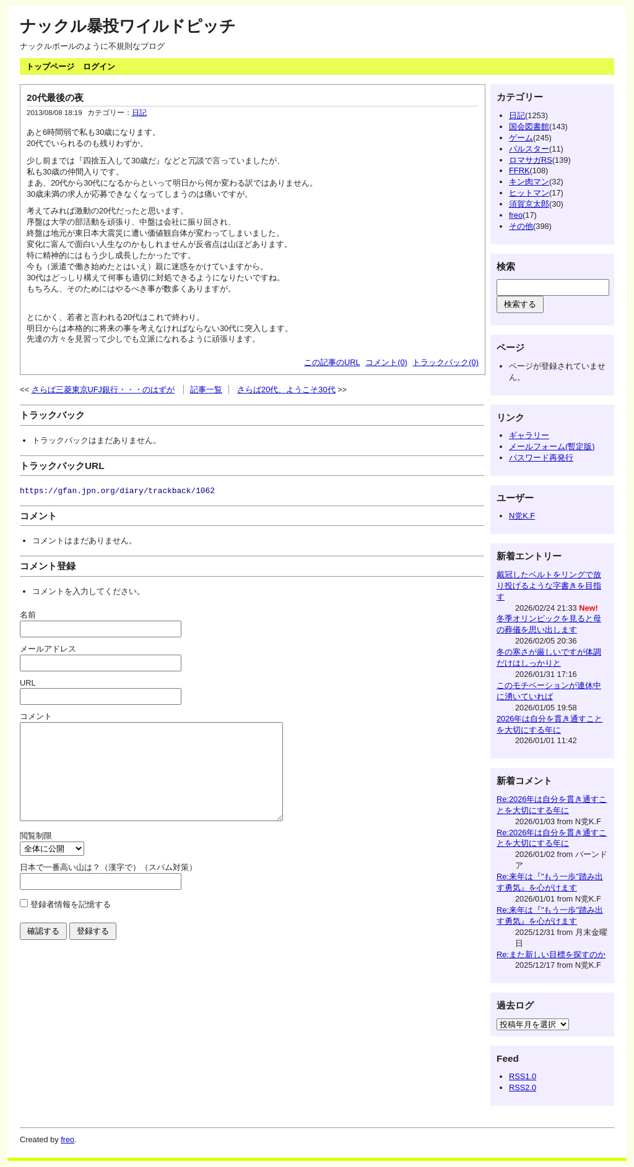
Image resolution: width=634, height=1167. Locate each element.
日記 (139, 112)
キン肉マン (529, 181)
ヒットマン (529, 192)
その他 (521, 226)
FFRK (519, 170)
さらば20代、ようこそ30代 (286, 389)
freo (516, 215)
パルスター (529, 148)
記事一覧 (206, 389)
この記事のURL (332, 362)
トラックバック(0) (445, 362)
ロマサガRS (530, 160)
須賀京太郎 (529, 204)
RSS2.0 (522, 1087)
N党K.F (522, 515)
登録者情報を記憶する (70, 923)
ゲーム (521, 137)
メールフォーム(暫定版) (552, 446)
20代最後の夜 (55, 97)
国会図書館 (529, 126)
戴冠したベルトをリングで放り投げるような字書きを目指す (549, 585)
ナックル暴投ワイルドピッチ (128, 26)
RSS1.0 (522, 1076)
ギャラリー (529, 435)
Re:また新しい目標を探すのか (551, 954)
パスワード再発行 (541, 457)
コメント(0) (386, 362)
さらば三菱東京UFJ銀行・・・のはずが (103, 389)
